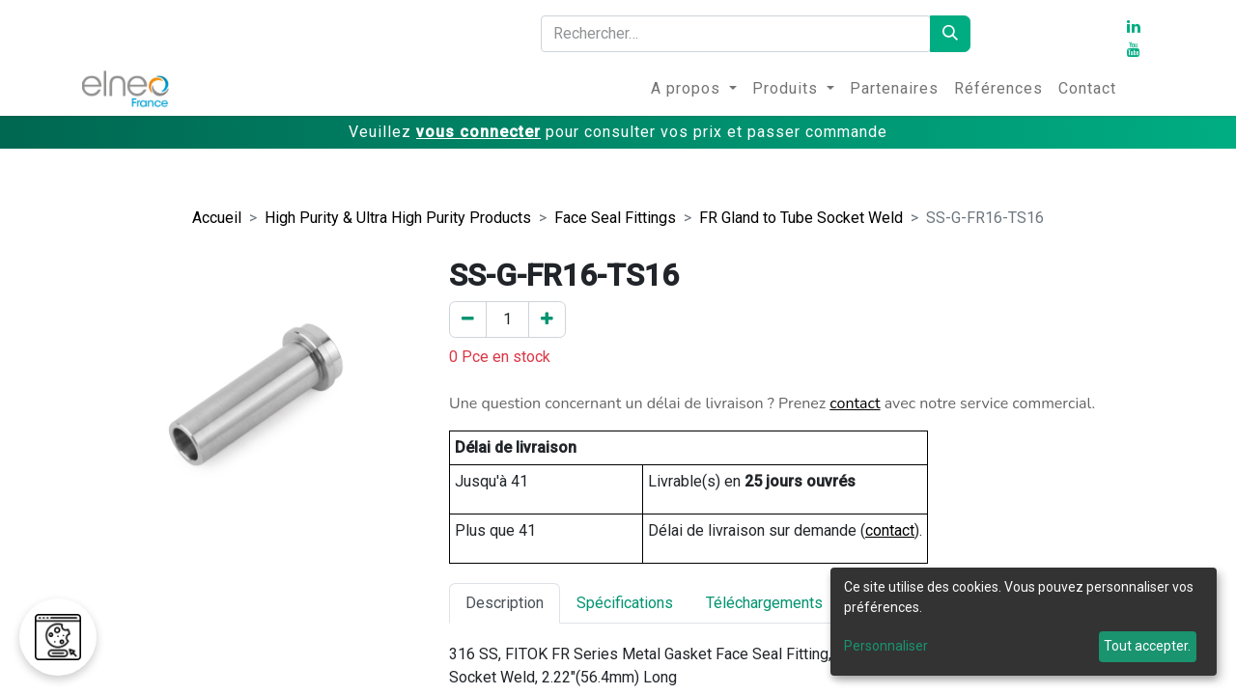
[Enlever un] (468, 319)
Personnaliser (886, 645)
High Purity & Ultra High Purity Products (398, 217)
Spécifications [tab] (624, 603)
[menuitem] (693, 89)
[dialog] (1023, 622)
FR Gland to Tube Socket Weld (801, 217)
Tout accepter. (1147, 645)
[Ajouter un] (547, 319)
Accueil (216, 217)
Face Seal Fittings (615, 217)
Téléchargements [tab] (764, 603)
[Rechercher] (950, 33)
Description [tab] (504, 603)
